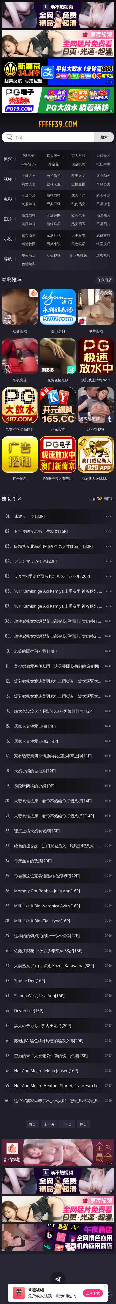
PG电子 (28, 155)
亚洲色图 (54, 215)
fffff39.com (57, 124)
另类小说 (54, 243)
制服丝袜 (29, 203)
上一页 (49, 1124)
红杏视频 (103, 255)
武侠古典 (103, 235)
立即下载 (93, 1293)
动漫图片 (103, 215)
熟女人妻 (29, 184)
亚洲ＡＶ (29, 175)
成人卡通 (79, 195)
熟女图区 (79, 223)
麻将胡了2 (29, 164)
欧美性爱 (103, 195)
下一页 (67, 1124)
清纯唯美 (54, 223)
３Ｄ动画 (103, 175)
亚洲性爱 (29, 195)
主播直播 (79, 184)
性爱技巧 (103, 243)
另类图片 (103, 223)
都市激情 (29, 235)
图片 (8, 219)
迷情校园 (29, 243)
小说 (8, 239)
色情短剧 (29, 263)
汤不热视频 (78, 255)
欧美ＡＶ (79, 175)
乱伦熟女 (79, 203)
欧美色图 (79, 215)
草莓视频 (54, 255)
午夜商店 (29, 255)
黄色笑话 (79, 243)
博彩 (8, 159)
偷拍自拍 (54, 195)
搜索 (104, 137)
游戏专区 (103, 155)
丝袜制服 (54, 184)
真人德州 (54, 155)
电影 (8, 199)
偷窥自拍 (29, 215)
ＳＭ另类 (103, 184)
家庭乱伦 (54, 235)
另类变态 (103, 203)
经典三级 (54, 203)
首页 (32, 1124)
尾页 (83, 1124)
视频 (8, 179)
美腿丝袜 (29, 223)
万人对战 (79, 155)
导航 (8, 259)
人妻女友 (79, 235)
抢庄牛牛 (103, 164)
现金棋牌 (79, 164)
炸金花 (53, 164)
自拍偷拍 (54, 175)
